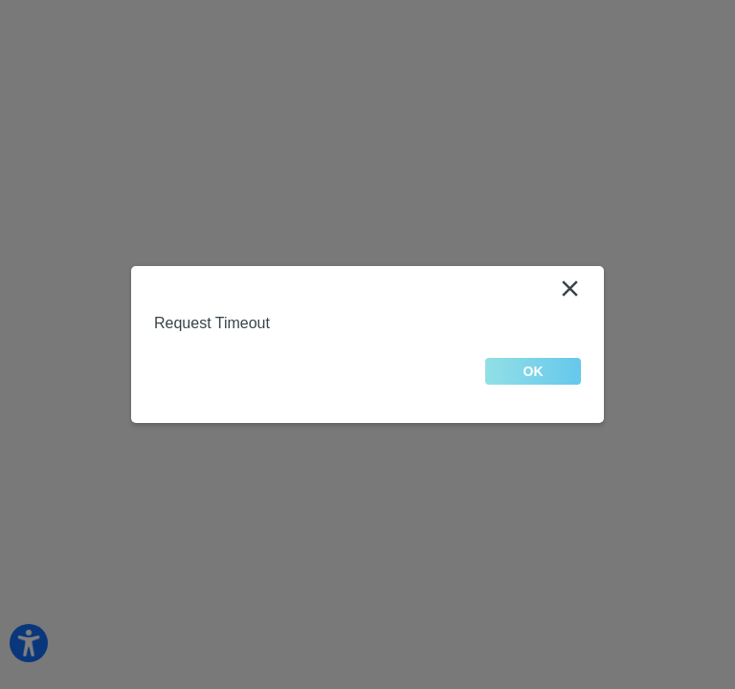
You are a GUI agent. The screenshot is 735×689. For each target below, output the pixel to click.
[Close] (569, 289)
